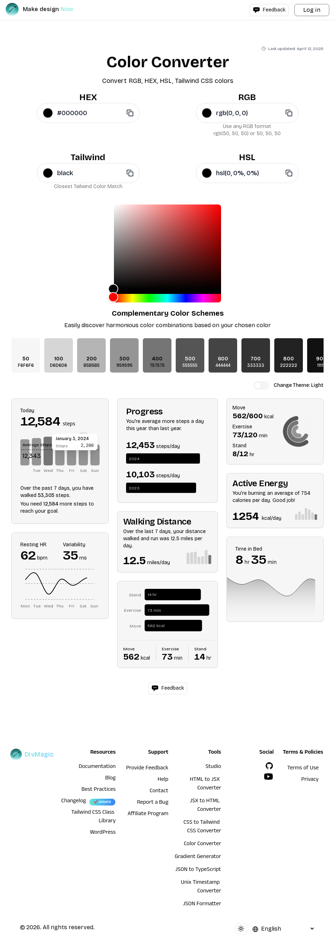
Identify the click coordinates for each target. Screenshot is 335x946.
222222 (288, 365)
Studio (213, 767)
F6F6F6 (26, 365)
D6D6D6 (58, 365)
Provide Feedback (147, 768)
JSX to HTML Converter (205, 805)
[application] (60, 454)
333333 (255, 365)
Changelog (73, 801)
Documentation (97, 767)
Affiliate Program (148, 814)
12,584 (50, 504)
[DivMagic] (47, 9)
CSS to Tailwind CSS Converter (202, 827)
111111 (321, 365)
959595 (124, 365)
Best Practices (98, 790)
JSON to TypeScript (198, 870)
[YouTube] (269, 777)
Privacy (310, 780)
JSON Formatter (202, 904)
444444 (222, 365)
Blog (110, 778)
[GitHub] (269, 766)
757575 (157, 365)
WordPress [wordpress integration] (103, 833)
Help (163, 780)
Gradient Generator (198, 857)
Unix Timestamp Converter (201, 887)
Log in (311, 9)
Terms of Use (303, 768)
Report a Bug (153, 803)
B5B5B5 (92, 365)
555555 (190, 365)
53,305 (46, 495)
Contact (159, 791)
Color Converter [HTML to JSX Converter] (202, 844)
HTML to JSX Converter (205, 784)
